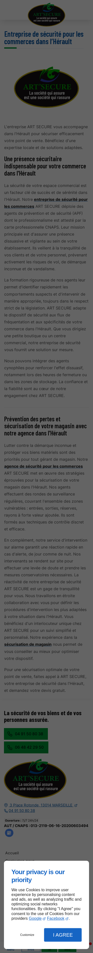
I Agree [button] (63, 935)
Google (35, 918)
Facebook (55, 918)
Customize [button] (27, 935)
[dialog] (46, 905)
